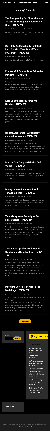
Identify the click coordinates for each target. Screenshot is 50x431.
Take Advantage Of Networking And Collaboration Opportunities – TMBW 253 (23, 252)
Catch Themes (30, 426)
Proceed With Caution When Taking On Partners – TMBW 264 (36, 374)
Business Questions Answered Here (19, 2)
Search (7, 335)
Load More (25, 321)
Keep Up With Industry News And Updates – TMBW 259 (35, 382)
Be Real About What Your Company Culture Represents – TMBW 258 (36, 390)
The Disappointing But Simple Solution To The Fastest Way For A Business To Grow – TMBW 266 (24, 22)
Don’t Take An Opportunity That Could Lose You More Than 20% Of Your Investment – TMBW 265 (23, 49)
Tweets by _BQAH (10, 406)
